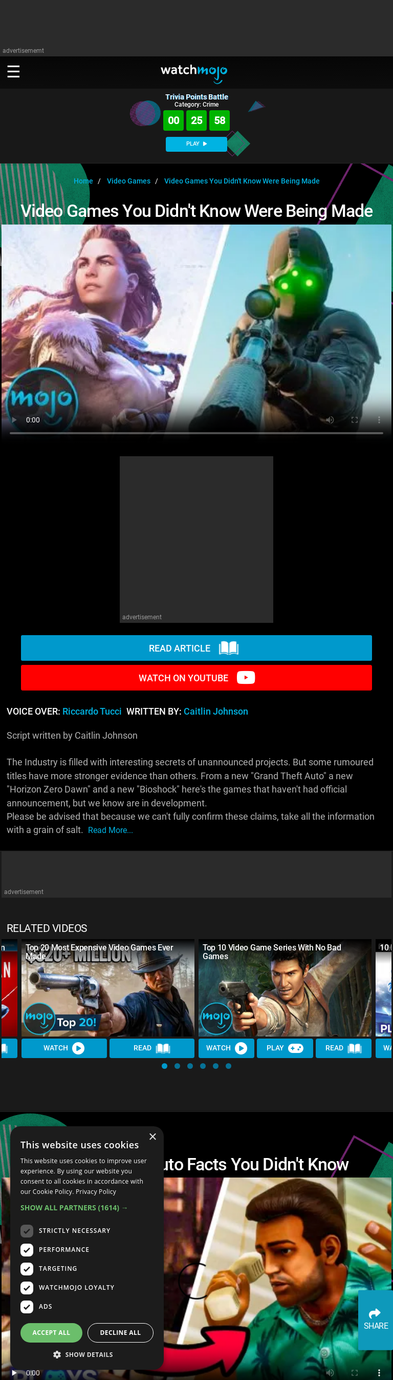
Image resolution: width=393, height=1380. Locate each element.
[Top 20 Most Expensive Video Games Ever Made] (107, 988)
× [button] (152, 1137)
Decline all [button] (120, 1332)
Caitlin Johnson (216, 711)
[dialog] (87, 1248)
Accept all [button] (52, 1332)
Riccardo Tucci (92, 711)
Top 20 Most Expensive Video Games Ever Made (99, 952)
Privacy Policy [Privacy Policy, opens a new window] (96, 1191)
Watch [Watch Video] (63, 1048)
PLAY (196, 143)
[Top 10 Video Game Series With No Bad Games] (285, 988)
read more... (110, 830)
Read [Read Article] (152, 1048)
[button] (164, 1066)
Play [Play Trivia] (285, 1048)
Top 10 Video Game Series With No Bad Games (272, 952)
